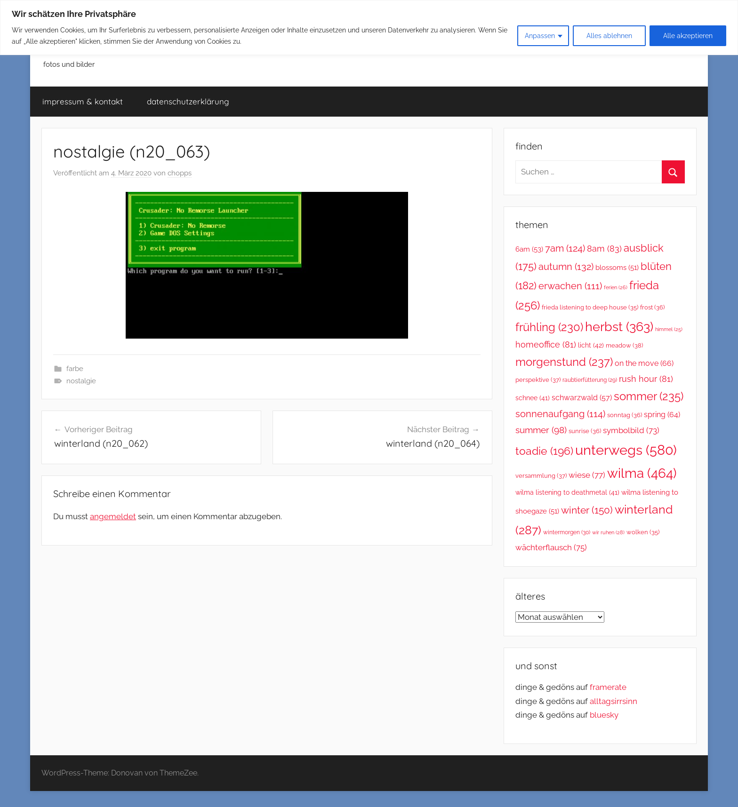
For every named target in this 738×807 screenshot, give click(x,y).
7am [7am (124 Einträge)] (565, 248)
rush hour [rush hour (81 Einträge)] (646, 379)
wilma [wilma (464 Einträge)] (642, 473)
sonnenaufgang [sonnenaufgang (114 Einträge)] (560, 414)
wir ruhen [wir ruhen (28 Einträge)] (608, 532)
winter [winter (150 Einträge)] (587, 510)
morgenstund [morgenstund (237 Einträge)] (564, 362)
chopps (180, 173)
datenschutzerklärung (188, 101)
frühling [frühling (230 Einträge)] (549, 327)
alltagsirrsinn (613, 701)
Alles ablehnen (609, 36)
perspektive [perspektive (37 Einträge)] (538, 379)
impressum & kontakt (82, 101)
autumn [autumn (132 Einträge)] (566, 266)
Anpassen (540, 36)
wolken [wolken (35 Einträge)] (642, 532)
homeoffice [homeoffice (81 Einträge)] (545, 344)
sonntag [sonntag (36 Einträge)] (624, 415)
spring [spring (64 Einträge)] (662, 414)
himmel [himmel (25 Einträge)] (668, 329)
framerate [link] (608, 687)
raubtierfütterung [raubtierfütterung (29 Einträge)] (589, 380)
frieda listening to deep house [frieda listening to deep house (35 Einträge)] (590, 307)
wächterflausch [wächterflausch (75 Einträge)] (551, 547)
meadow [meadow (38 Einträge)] (624, 345)
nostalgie (81, 381)
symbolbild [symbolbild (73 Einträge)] (631, 430)
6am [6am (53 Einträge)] (529, 249)
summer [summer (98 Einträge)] (541, 430)
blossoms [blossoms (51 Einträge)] (617, 267)
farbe (74, 368)
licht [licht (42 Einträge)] (591, 345)
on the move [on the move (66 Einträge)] (644, 363)
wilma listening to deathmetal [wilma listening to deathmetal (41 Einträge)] (567, 492)
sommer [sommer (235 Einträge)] (648, 396)
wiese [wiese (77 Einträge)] (587, 475)
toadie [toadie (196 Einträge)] (544, 451)
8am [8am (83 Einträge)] (604, 248)
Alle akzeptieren (688, 36)
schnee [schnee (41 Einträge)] (532, 398)
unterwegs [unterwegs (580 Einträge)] (626, 450)
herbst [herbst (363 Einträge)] (619, 326)
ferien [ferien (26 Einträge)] (615, 288)
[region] (369, 27)
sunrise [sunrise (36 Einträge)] (585, 431)
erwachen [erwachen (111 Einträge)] (570, 286)
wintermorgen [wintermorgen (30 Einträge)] (566, 532)
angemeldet (113, 516)
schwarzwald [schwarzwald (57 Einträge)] (582, 397)
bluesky (604, 715)
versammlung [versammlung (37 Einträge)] (541, 475)
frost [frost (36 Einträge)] (652, 307)
